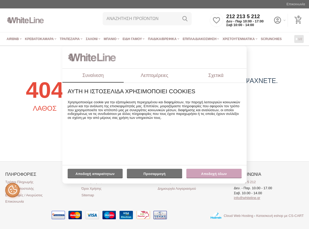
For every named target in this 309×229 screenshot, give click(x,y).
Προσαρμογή (154, 175)
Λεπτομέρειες (154, 75)
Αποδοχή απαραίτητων (95, 174)
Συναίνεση (93, 75)
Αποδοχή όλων (214, 174)
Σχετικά (216, 75)
